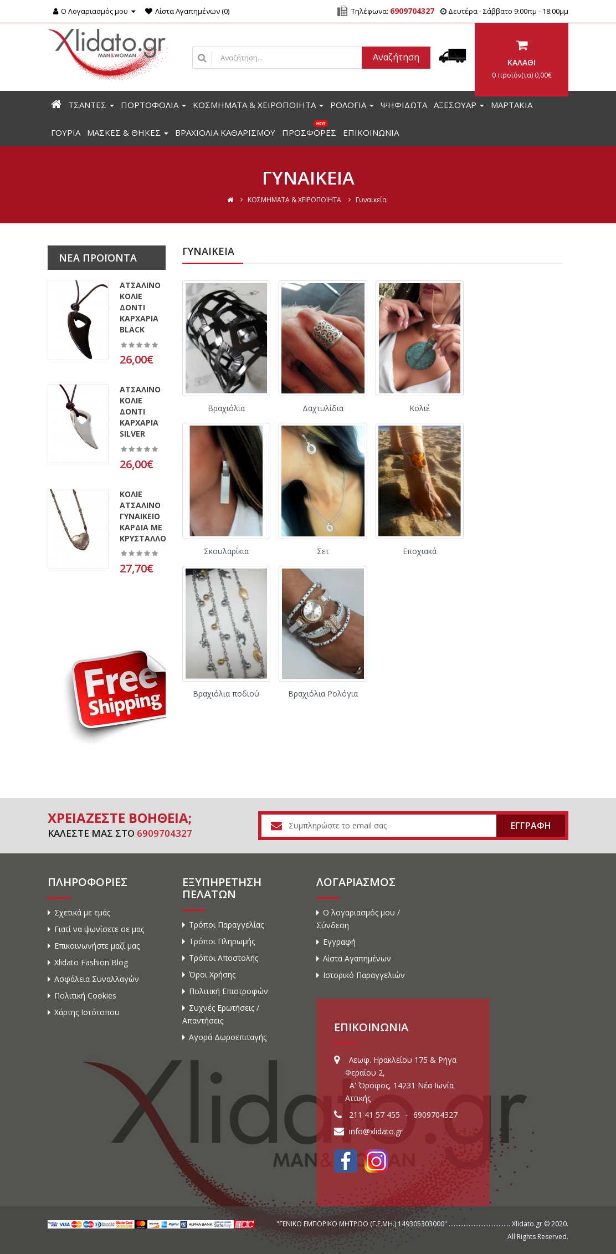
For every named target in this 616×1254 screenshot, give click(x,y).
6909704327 (412, 11)
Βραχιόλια (226, 408)
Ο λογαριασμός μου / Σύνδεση (358, 918)
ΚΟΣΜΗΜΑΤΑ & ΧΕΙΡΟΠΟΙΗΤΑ (294, 199)
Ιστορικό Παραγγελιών (364, 975)
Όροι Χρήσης (212, 974)
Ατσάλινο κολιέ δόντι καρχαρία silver (140, 411)
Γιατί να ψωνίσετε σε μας (99, 929)
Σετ (323, 551)
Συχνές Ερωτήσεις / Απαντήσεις (220, 1014)
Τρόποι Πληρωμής (222, 941)
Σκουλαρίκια (226, 551)
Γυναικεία (371, 199)
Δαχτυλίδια (322, 408)
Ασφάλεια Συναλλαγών (96, 979)
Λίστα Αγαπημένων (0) (187, 11)
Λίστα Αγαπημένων (357, 958)
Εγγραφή (339, 941)
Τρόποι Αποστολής (223, 958)
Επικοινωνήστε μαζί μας (97, 945)
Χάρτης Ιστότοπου (87, 1012)
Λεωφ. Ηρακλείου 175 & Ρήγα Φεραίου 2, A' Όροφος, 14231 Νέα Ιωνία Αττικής (400, 1079)
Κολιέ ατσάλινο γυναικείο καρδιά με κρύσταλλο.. (145, 516)
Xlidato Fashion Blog (91, 962)
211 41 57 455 (374, 1114)
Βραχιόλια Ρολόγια (323, 693)
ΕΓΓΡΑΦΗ (531, 826)
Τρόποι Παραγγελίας (226, 924)
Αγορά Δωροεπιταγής (227, 1037)
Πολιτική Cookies (85, 995)
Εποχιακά (420, 551)
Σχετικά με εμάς (82, 912)
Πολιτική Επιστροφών (228, 991)
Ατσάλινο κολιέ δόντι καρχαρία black (140, 307)
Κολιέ (419, 408)
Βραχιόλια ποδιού (226, 693)
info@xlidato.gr (376, 1131)
